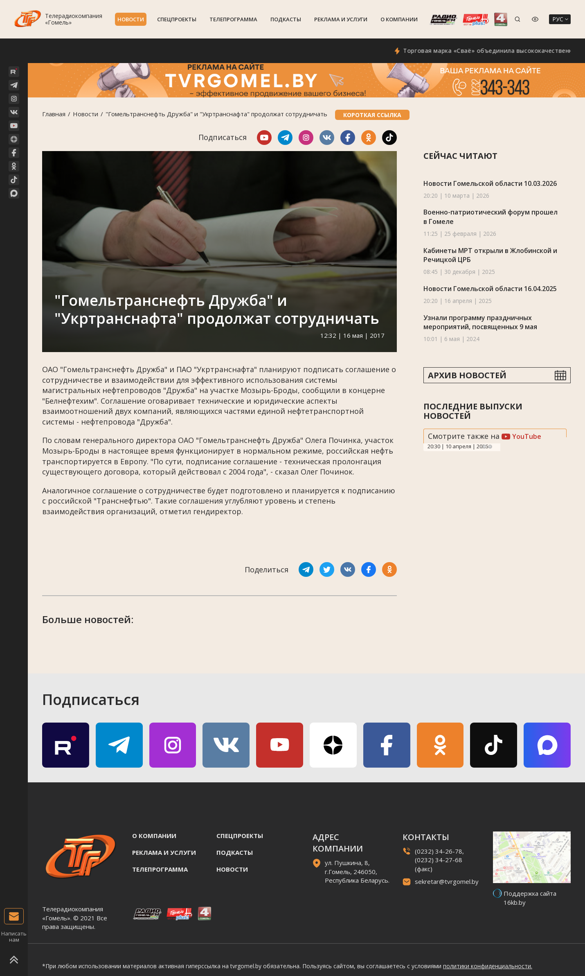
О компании (399, 19)
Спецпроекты (176, 19)
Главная (53, 114)
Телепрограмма (233, 19)
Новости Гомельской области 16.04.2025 (490, 288)
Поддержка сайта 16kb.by (530, 897)
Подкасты (285, 19)
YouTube (521, 436)
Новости (130, 19)
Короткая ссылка (372, 115)
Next (490, 447)
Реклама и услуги (340, 19)
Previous (484, 447)
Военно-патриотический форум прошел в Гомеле (490, 217)
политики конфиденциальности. (487, 966)
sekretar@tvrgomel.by (447, 881)
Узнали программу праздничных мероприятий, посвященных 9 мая (480, 322)
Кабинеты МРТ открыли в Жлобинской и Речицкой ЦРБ (490, 255)
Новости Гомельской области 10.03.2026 (490, 183)
